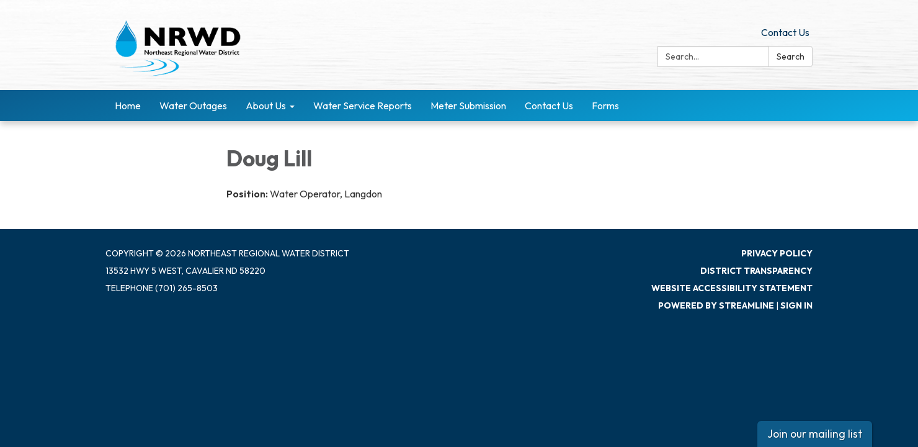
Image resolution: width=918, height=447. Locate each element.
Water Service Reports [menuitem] (362, 105)
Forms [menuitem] (605, 105)
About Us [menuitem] (266, 105)
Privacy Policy (777, 253)
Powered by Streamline (716, 305)
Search (790, 56)
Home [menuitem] (128, 105)
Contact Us (785, 32)
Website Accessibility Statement (732, 288)
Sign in (796, 305)
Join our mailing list (814, 434)
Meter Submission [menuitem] (468, 105)
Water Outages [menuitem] (193, 105)
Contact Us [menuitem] (549, 105)
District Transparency (756, 270)
